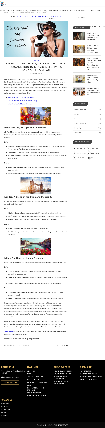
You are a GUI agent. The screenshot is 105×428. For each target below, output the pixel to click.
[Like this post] (57, 346)
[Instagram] (92, 29)
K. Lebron (39, 73)
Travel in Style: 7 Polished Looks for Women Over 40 (93, 90)
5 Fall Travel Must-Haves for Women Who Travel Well (94, 35)
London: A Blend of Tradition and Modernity (22, 101)
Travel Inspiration (87, 121)
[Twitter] (94, 146)
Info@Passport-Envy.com (10, 377)
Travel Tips (87, 126)
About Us (11, 12)
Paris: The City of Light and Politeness (21, 98)
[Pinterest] (95, 29)
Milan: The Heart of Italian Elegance (20, 104)
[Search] (104, 29)
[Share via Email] (67, 346)
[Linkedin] (97, 29)
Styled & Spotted (77, 12)
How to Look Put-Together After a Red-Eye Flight (93, 76)
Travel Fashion (87, 117)
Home (2, 12)
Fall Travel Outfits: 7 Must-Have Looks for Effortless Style (93, 48)
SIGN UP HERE (9, 332)
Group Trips (21, 12)
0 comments (24, 346)
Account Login (93, 12)
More (51, 21)
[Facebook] (90, 29)
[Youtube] (79, 156)
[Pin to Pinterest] (64, 346)
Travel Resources (38, 12)
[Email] (99, 29)
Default (87, 112)
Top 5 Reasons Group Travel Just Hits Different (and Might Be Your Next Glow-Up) (93, 63)
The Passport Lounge (58, 12)
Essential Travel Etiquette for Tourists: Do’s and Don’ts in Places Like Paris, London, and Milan (36, 67)
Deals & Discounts (87, 108)
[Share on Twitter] (62, 346)
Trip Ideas (87, 131)
